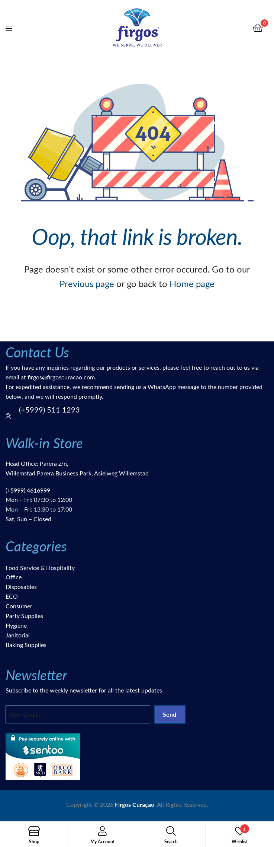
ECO (12, 596)
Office (14, 577)
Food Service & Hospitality (40, 567)
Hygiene (16, 625)
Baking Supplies (26, 645)
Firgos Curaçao (134, 804)
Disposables (21, 586)
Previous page (86, 283)
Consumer (19, 606)
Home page (192, 283)
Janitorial (18, 635)
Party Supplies (24, 616)
